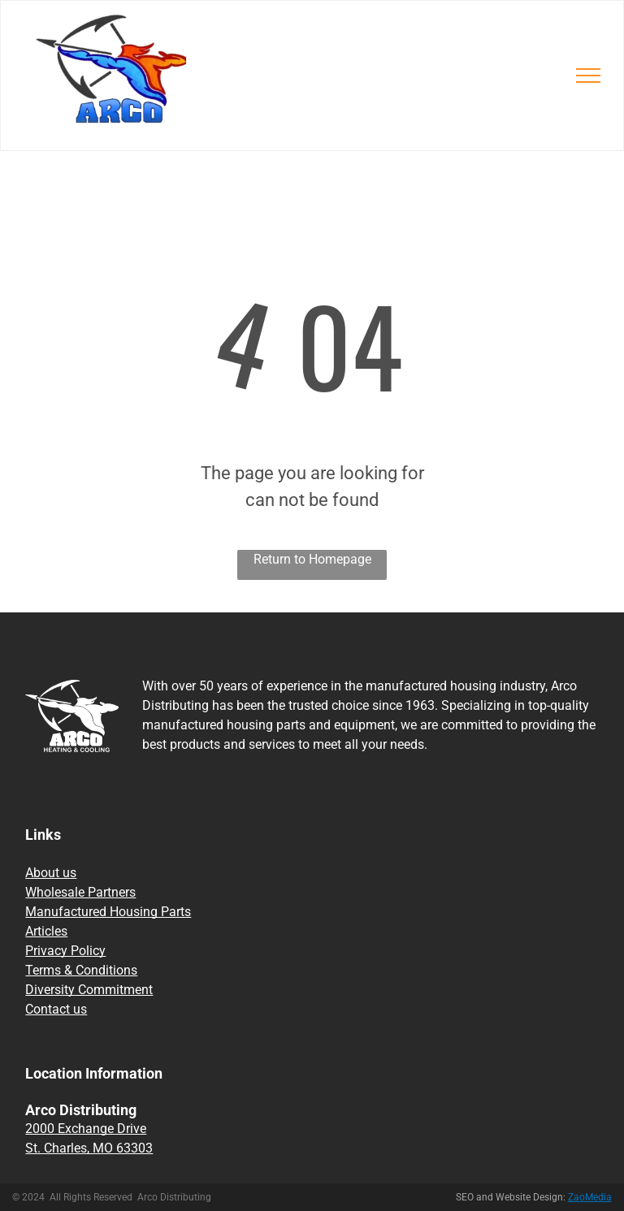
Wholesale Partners (80, 892)
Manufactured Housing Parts (108, 911)
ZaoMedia (590, 1197)
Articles (46, 931)
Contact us (56, 1009)
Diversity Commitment (89, 989)
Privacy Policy (65, 950)
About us (50, 872)
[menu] (588, 75)
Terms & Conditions (81, 970)
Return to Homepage (312, 559)
